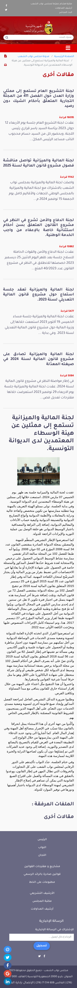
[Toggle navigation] (68, 48)
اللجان (42, 855)
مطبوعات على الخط (42, 882)
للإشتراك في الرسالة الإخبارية (54, 929)
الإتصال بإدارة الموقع (19, 983)
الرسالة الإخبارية (51, 921)
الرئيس (42, 839)
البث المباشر (65, 12)
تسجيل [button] (41, 946)
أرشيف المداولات (63, 8)
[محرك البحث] (38, 37)
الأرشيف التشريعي (42, 893)
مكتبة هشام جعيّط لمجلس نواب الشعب (51, 4)
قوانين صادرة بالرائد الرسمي (42, 874)
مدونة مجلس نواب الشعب (33, 56)
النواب (42, 847)
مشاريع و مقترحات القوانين (42, 866)
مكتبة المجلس (42, 901)
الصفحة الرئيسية (64, 56)
